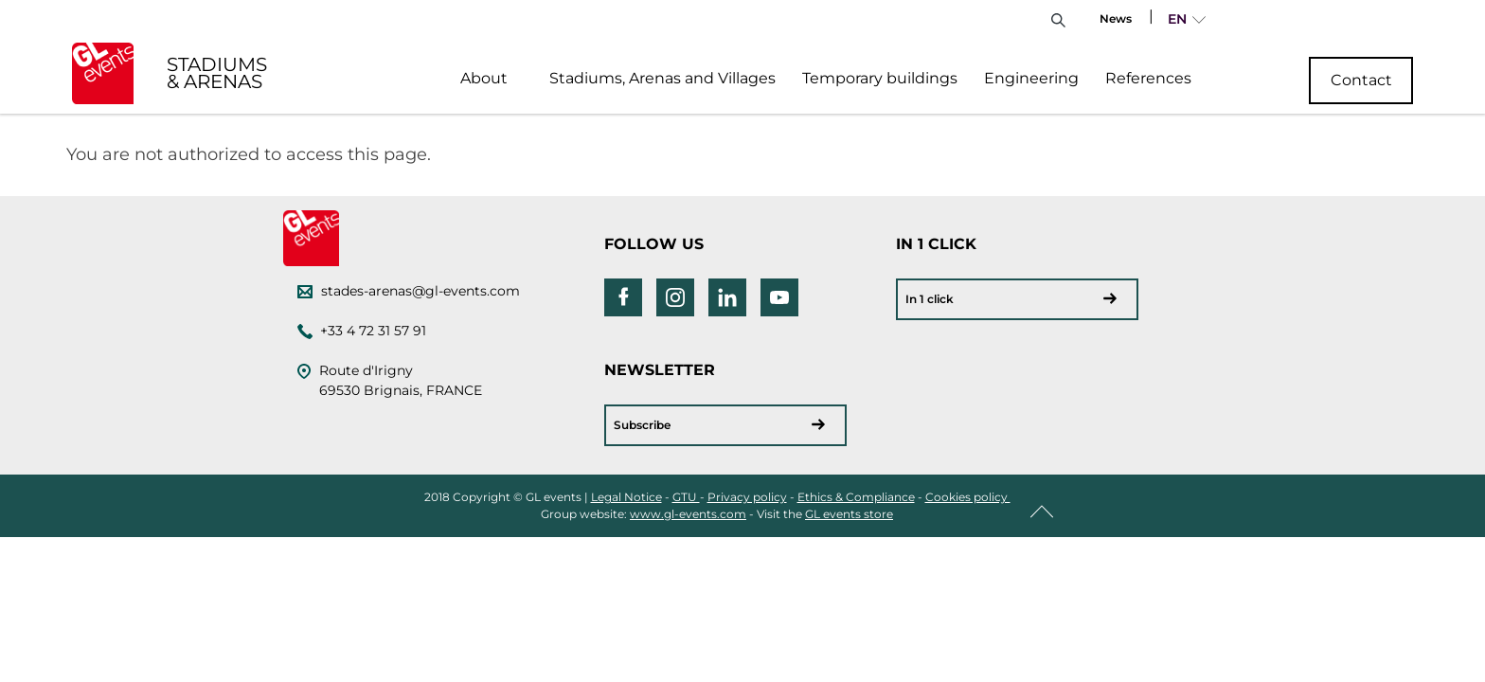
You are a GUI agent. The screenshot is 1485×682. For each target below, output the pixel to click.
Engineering (1031, 78)
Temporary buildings (879, 78)
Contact (1361, 80)
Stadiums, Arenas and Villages (662, 78)
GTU (686, 497)
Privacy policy (747, 497)
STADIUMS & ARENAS (217, 73)
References (1148, 78)
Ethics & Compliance (856, 497)
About (484, 78)
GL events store (849, 514)
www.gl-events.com (688, 514)
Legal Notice (626, 497)
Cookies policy (968, 497)
